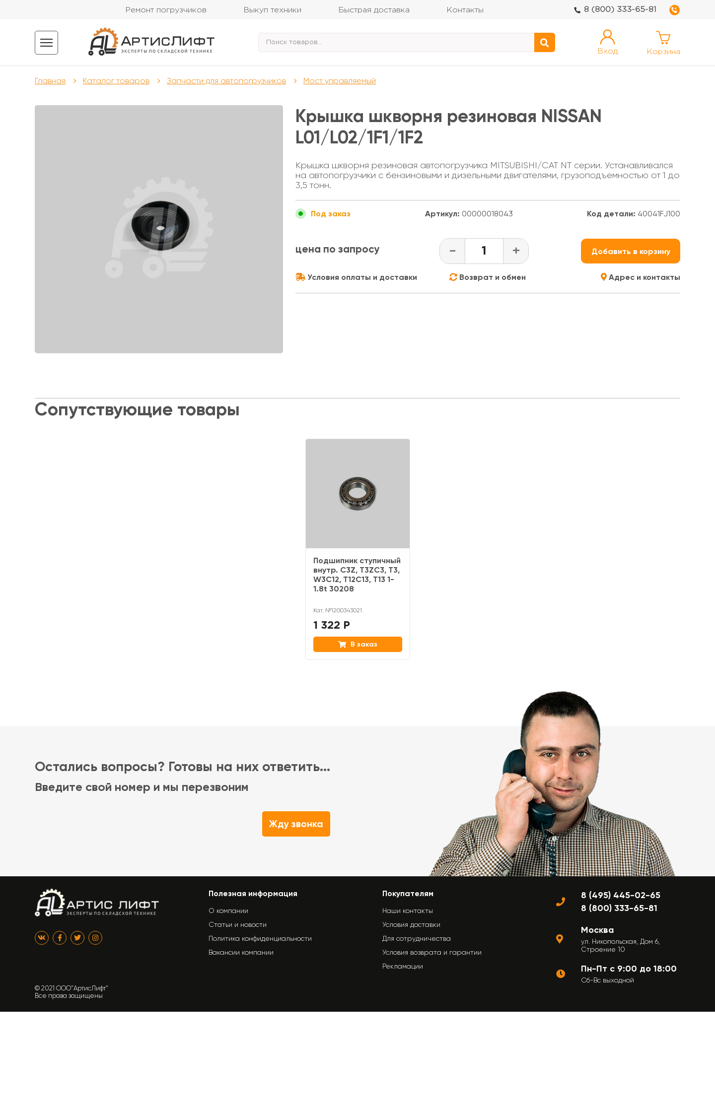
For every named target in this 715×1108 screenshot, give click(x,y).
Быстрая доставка (374, 10)
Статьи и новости (238, 924)
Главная (50, 80)
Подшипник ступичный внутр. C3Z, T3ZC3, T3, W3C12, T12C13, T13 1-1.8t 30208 (357, 574)
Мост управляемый (339, 80)
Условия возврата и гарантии (432, 952)
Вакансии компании (241, 952)
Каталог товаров (116, 80)
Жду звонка (296, 824)
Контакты (465, 10)
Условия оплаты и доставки (356, 277)
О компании (228, 910)
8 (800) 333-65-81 (620, 9)
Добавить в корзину (630, 251)
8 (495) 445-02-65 (620, 895)
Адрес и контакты (640, 277)
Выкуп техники (272, 10)
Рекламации (402, 966)
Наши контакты (407, 910)
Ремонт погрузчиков (166, 10)
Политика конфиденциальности (260, 938)
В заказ (357, 644)
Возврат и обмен (487, 277)
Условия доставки (411, 924)
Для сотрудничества (416, 938)
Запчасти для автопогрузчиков (226, 80)
